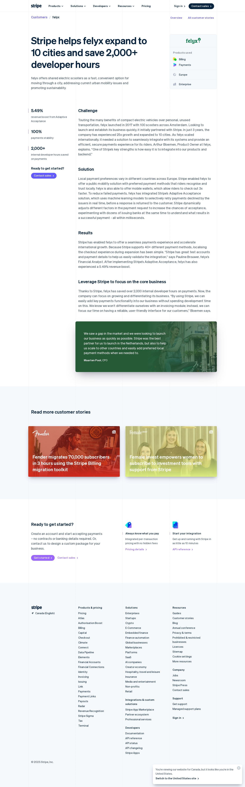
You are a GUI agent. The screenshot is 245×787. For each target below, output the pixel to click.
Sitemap (178, 651)
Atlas (81, 618)
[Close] (238, 768)
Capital (82, 632)
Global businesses (136, 642)
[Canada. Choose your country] (43, 613)
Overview (176, 17)
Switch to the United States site (177, 778)
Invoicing (83, 676)
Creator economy (136, 667)
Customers (39, 17)
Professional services (138, 719)
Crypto (129, 623)
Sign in (180, 6)
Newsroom (179, 680)
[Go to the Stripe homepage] (35, 607)
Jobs (175, 675)
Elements (84, 657)
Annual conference (184, 628)
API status (131, 743)
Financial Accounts (89, 662)
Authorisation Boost (90, 623)
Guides (177, 613)
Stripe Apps (132, 753)
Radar (81, 706)
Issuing (82, 681)
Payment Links (87, 696)
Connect (83, 647)
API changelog (134, 748)
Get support (180, 704)
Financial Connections (91, 667)
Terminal (83, 725)
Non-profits (132, 686)
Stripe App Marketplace (139, 709)
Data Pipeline (86, 652)
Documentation (134, 733)
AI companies (133, 662)
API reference (183, 549)
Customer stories (183, 618)
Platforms (131, 652)
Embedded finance (136, 632)
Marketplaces (133, 647)
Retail (128, 691)
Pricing (146, 6)
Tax (80, 720)
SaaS (128, 657)
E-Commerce (133, 628)
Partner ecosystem (137, 714)
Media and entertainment (140, 681)
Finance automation (137, 637)
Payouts (83, 701)
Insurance (131, 676)
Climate (82, 642)
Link (80, 686)
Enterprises (132, 613)
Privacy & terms (182, 632)
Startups (130, 618)
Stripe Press (180, 685)
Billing (81, 628)
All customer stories (201, 17)
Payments (84, 691)
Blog (175, 623)
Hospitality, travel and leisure (142, 672)
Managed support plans (187, 709)
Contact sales (201, 6)
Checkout (84, 637)
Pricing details (136, 549)
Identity (83, 672)
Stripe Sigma (86, 716)
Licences (178, 646)
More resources (182, 661)
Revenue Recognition (91, 711)
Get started (43, 557)
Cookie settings (182, 656)
